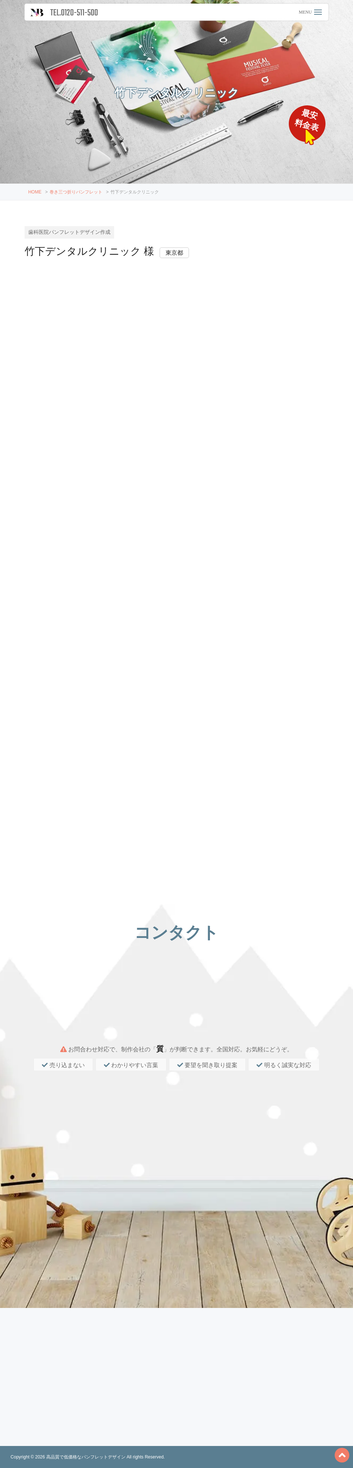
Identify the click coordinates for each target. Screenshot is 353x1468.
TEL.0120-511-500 (74, 13)
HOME (34, 192)
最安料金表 (307, 121)
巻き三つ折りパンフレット (76, 192)
